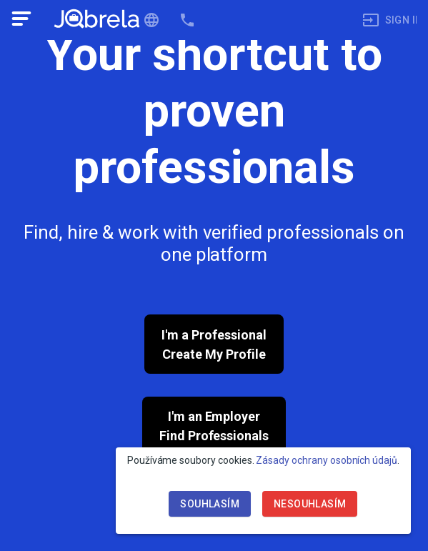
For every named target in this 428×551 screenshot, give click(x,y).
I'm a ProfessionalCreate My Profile (213, 344)
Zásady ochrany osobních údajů (326, 460)
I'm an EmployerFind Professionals (214, 426)
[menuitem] (384, 20)
